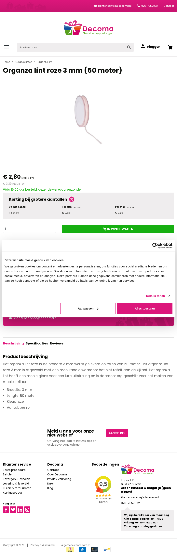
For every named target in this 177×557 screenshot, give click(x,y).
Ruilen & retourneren (17, 488)
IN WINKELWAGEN (120, 229)
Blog (50, 488)
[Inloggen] (150, 46)
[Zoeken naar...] (71, 47)
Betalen (8, 474)
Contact (169, 6)
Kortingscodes (12, 493)
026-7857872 (149, 6)
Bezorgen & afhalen (16, 479)
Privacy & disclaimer (43, 545)
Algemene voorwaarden (75, 545)
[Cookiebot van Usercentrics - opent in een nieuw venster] (155, 246)
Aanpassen (88, 308)
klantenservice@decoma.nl (114, 6)
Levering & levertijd (16, 483)
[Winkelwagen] (170, 47)
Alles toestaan (145, 308)
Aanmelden (117, 433)
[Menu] (7, 47)
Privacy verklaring (59, 479)
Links (50, 483)
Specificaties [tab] (36, 343)
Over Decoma (57, 474)
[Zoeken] (129, 47)
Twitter (15, 508)
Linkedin (22, 508)
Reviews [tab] (55, 343)
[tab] (13, 343)
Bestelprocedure (14, 470)
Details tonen (155, 295)
